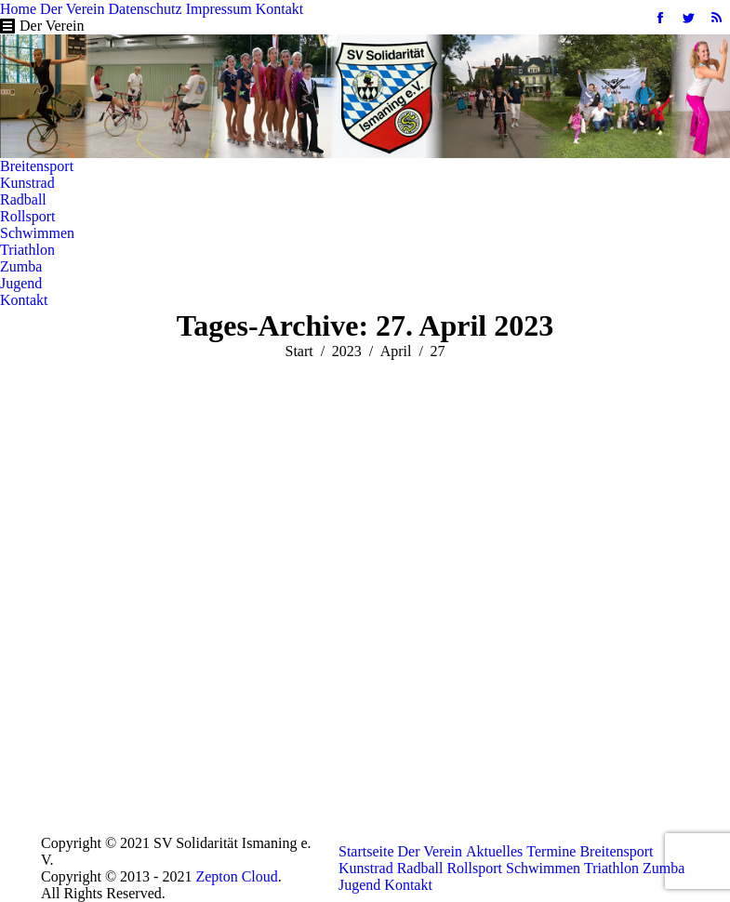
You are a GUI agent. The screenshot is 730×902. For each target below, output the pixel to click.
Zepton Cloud (236, 876)
